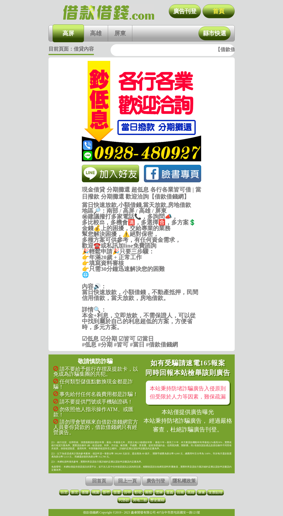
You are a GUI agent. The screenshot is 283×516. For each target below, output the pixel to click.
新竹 (106, 492)
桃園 (95, 492)
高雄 (96, 33)
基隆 (85, 492)
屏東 (120, 33)
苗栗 (116, 492)
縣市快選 (214, 33)
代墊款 (124, 500)
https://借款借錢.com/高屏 (141, 280)
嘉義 (169, 492)
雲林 (159, 492)
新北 (74, 492)
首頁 (218, 11)
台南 (180, 492)
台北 (64, 492)
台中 (127, 492)
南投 (148, 492)
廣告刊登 (184, 11)
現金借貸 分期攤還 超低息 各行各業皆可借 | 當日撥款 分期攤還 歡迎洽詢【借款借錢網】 (108, 12)
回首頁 (99, 480)
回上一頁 (127, 480)
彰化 (138, 492)
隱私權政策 (184, 480)
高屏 (68, 33)
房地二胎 (140, 500)
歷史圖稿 (157, 500)
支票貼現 (215, 492)
